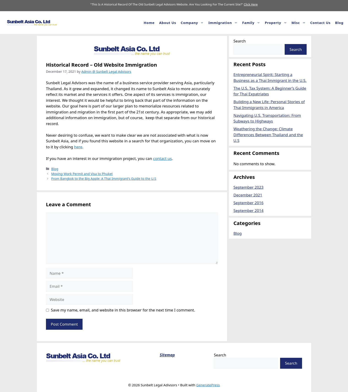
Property (277, 22)
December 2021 (247, 195)
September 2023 (248, 187)
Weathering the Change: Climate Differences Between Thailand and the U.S (268, 134)
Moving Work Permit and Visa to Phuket (82, 174)
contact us (162, 158)
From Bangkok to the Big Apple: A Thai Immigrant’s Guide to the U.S (103, 178)
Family (252, 22)
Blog (339, 22)
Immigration (224, 22)
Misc (300, 22)
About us (167, 22)
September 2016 (248, 202)
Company (193, 22)
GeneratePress (208, 385)
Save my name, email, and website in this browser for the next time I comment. (123, 310)
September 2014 (248, 210)
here (78, 146)
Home (149, 22)
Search (239, 41)
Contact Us (320, 22)
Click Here (251, 4)
